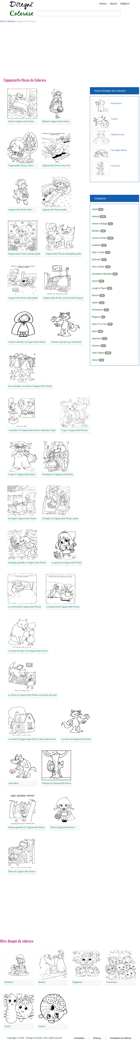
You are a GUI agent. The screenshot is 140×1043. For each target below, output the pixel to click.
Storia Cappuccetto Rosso (62, 827)
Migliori (125, 3)
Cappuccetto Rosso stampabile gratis (63, 254)
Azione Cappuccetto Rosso (21, 121)
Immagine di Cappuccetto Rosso (57, 474)
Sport (95, 331)
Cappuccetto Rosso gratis (54, 209)
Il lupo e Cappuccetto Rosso (74, 430)
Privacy (97, 1038)
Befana (41, 982)
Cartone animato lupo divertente (66, 342)
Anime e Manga (99, 223)
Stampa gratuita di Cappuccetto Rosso (26, 827)
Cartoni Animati (99, 238)
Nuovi (113, 3)
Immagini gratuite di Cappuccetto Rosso (27, 562)
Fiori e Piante (98, 266)
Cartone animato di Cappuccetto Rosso (26, 342)
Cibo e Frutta (98, 252)
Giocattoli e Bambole (102, 274)
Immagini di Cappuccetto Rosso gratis (60, 518)
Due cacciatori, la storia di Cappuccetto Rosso (30, 386)
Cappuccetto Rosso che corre (56, 165)
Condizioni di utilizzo (120, 1038)
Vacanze (96, 345)
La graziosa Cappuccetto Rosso (66, 562)
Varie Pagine (98, 353)
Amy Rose (115, 165)
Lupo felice (13, 783)
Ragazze (96, 317)
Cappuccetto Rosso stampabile (23, 298)
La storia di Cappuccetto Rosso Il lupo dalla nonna (32, 739)
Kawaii (41, 1026)
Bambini (11, 21)
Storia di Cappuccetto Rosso (21, 871)
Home (102, 3)
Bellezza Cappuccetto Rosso (55, 121)
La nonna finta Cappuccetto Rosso (24, 607)
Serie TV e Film (99, 324)
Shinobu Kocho (117, 134)
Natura (95, 302)
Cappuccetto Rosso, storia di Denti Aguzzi (63, 298)
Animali (96, 216)
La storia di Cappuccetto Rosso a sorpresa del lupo (32, 695)
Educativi (96, 259)
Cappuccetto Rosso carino (20, 165)
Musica (95, 295)
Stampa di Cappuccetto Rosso (56, 783)
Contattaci (79, 1038)
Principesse (98, 310)
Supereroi (97, 338)
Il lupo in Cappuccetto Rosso (21, 474)
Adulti (95, 209)
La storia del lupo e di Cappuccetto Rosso (28, 651)
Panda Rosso (116, 103)
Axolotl (114, 119)
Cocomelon (111, 982)
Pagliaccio (77, 982)
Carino (7, 1026)
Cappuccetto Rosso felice (20, 209)
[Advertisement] (70, 52)
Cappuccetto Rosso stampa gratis (24, 254)
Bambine (8, 982)
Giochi (95, 281)
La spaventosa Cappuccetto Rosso (63, 607)
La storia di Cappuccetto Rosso (76, 739)
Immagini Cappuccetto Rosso (22, 518)
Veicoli (95, 360)
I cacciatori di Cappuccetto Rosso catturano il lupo (32, 430)
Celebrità (96, 245)
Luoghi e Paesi (99, 288)
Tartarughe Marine (119, 150)
